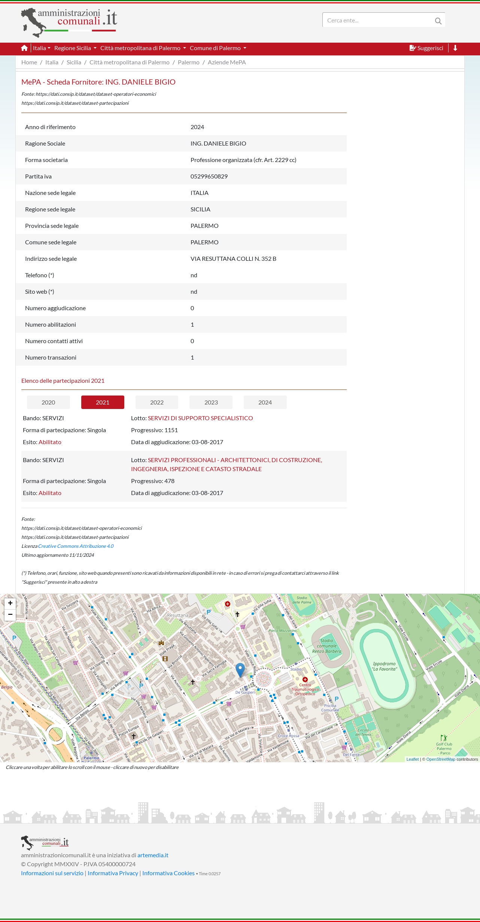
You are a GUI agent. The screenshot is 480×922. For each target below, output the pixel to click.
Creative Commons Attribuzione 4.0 (75, 546)
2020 (48, 402)
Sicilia (74, 61)
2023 (211, 402)
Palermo (189, 61)
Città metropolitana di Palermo (129, 61)
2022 (157, 402)
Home (29, 61)
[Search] (379, 20)
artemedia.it (152, 854)
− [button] (10, 615)
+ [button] (10, 604)
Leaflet (413, 759)
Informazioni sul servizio (52, 872)
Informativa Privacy (113, 872)
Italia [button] (39, 47)
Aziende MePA (227, 61)
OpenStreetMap (441, 759)
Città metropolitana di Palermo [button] (141, 47)
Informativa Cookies (168, 872)
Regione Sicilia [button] (73, 47)
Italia (51, 61)
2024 (265, 402)
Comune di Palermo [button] (216, 47)
